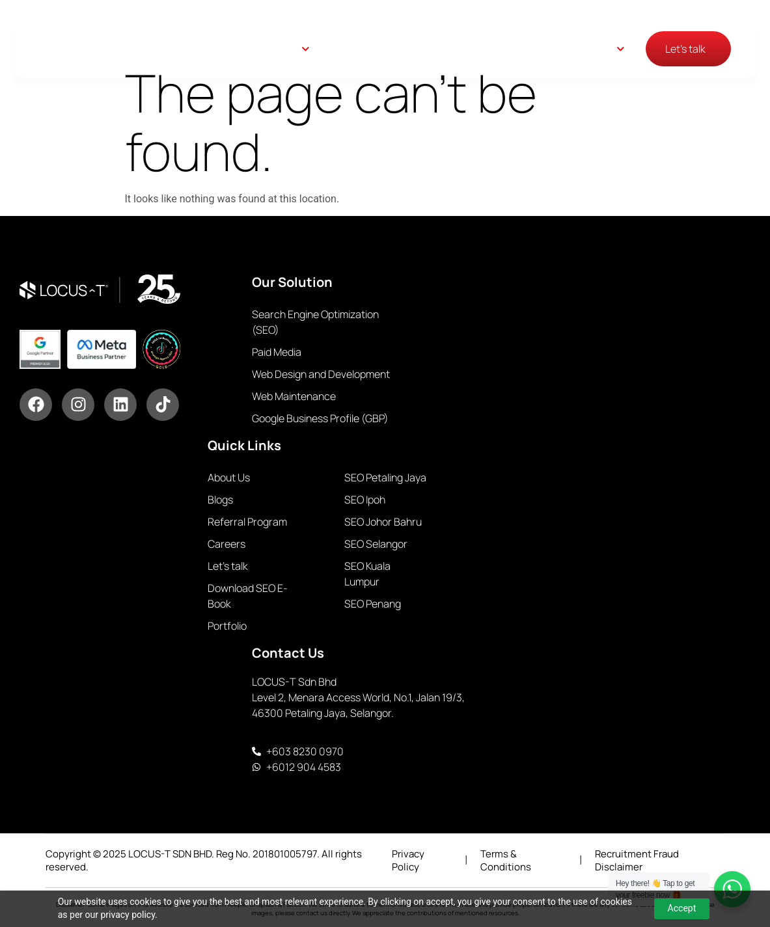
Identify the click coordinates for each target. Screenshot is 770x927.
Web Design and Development (321, 374)
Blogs (483, 49)
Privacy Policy (408, 860)
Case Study (356, 49)
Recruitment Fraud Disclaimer (637, 860)
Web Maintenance (294, 396)
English (598, 49)
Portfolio (227, 626)
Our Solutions (265, 49)
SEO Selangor (375, 544)
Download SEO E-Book (248, 596)
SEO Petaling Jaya (385, 477)
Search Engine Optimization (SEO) (315, 322)
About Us (427, 49)
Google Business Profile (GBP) (320, 418)
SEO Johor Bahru (383, 522)
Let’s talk (228, 566)
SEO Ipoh (364, 499)
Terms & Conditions (505, 860)
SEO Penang (372, 604)
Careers (534, 49)
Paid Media (276, 352)
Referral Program (247, 522)
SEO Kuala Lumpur (367, 574)
